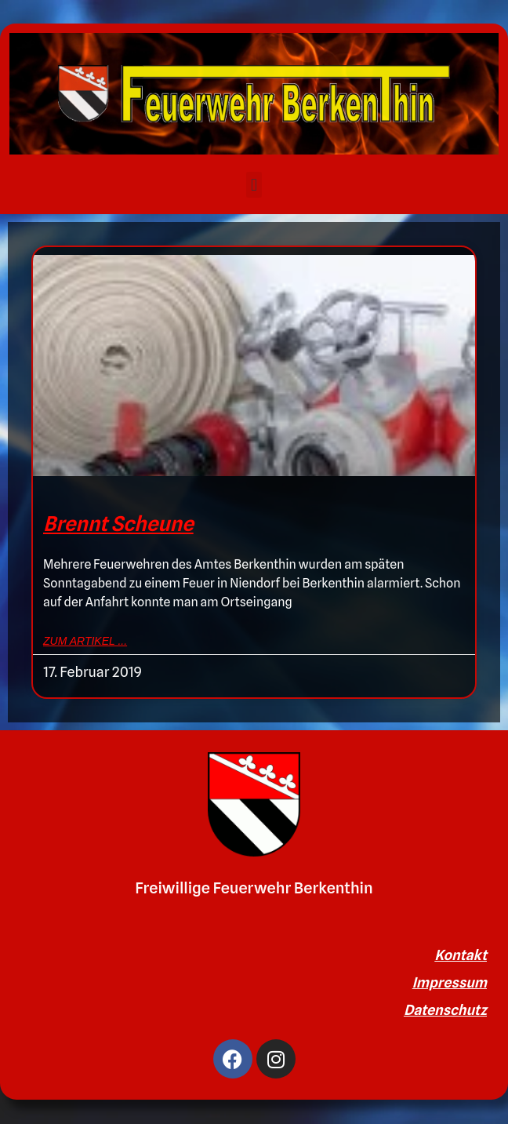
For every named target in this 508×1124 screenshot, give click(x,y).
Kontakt (460, 955)
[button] (253, 185)
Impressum (449, 982)
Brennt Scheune (118, 523)
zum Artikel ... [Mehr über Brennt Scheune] (85, 641)
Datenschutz (445, 1010)
